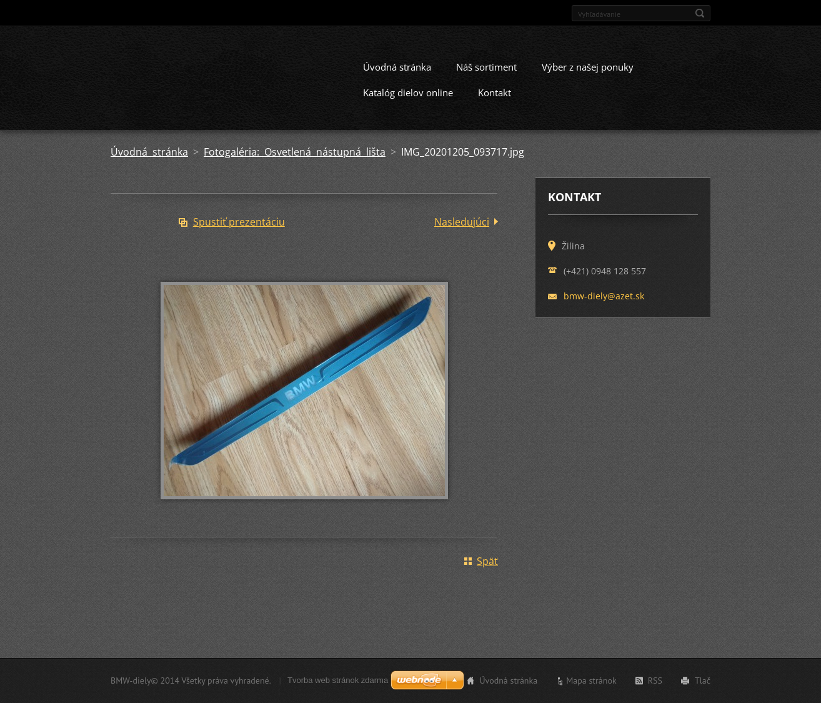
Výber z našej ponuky (588, 77)
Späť (487, 572)
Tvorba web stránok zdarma (337, 682)
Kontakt (494, 103)
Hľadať (700, 13)
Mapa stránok (591, 683)
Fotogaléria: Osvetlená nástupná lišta (295, 162)
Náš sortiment (486, 77)
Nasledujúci (461, 232)
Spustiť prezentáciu (239, 232)
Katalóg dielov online (408, 103)
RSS (655, 683)
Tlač (702, 683)
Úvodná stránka (397, 77)
